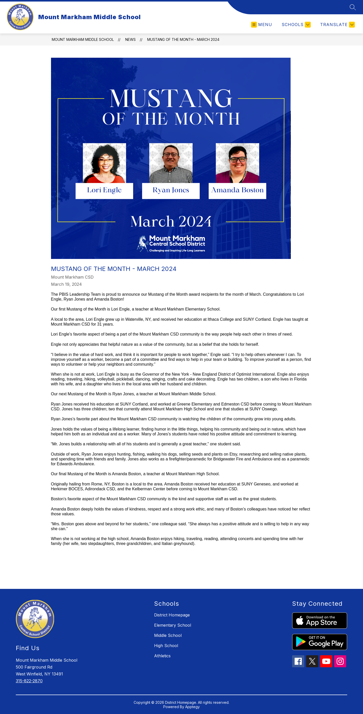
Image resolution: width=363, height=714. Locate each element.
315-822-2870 (29, 680)
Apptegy (192, 707)
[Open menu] (261, 24)
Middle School (168, 635)
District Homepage (172, 614)
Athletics (162, 655)
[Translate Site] (337, 24)
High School (166, 645)
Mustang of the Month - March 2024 (183, 39)
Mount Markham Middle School (83, 39)
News (130, 39)
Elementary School (172, 625)
